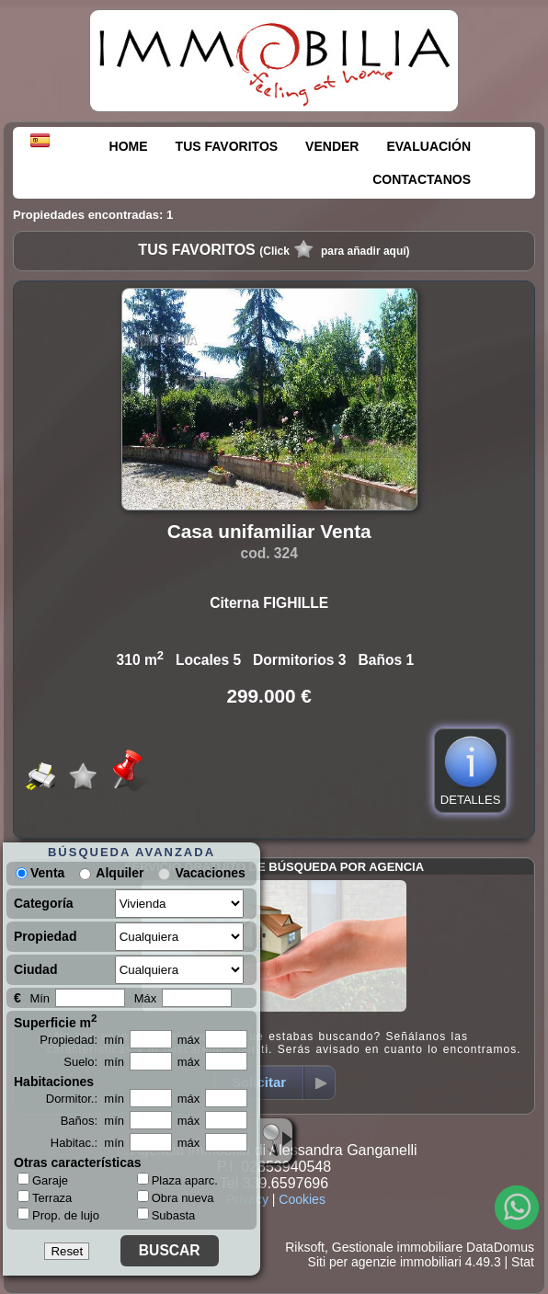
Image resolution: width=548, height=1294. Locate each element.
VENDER (332, 146)
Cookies (302, 1199)
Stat (522, 1261)
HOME (128, 146)
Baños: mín (92, 1121)
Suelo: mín (93, 1062)
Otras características (78, 1162)
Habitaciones (54, 1081)
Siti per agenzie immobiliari (385, 1261)
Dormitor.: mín (85, 1098)
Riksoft (305, 1247)
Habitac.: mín (87, 1143)
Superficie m (55, 1021)
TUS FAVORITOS (227, 146)
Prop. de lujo (58, 1215)
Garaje (42, 1180)
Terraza (44, 1197)
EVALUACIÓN (428, 146)
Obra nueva (175, 1198)
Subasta (166, 1215)
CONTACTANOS (421, 179)
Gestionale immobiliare (397, 1247)
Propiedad (45, 936)
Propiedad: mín (82, 1040)
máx (188, 1040)
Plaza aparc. (177, 1180)
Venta (40, 872)
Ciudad (35, 969)
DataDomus (500, 1247)
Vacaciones (210, 872)
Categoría (44, 903)
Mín (39, 998)
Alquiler (119, 872)
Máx (145, 998)
